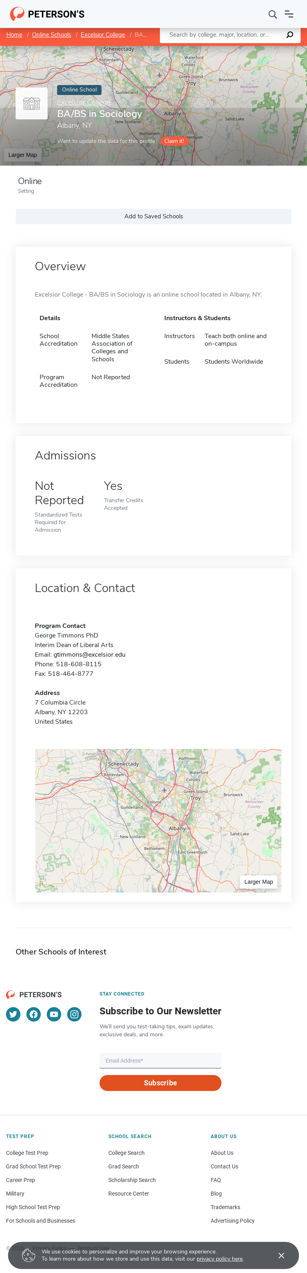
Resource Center (128, 1193)
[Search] (273, 14)
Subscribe (160, 1083)
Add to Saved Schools (153, 216)
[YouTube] (54, 1014)
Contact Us (224, 1166)
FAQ (216, 1180)
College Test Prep (27, 1153)
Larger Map (22, 155)
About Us (222, 1153)
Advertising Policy (233, 1221)
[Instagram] (74, 1014)
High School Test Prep (33, 1207)
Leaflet (210, 49)
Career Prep (20, 1180)
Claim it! (174, 141)
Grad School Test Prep (33, 1166)
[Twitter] (13, 1014)
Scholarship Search (132, 1180)
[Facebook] (33, 1014)
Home (14, 35)
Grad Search (123, 1166)
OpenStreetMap (253, 49)
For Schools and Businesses (40, 1221)
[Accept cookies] (276, 1255)
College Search (126, 1153)
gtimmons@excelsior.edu (90, 654)
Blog (216, 1193)
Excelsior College (103, 35)
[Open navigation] (289, 14)
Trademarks (225, 1207)
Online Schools (51, 35)
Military (15, 1193)
